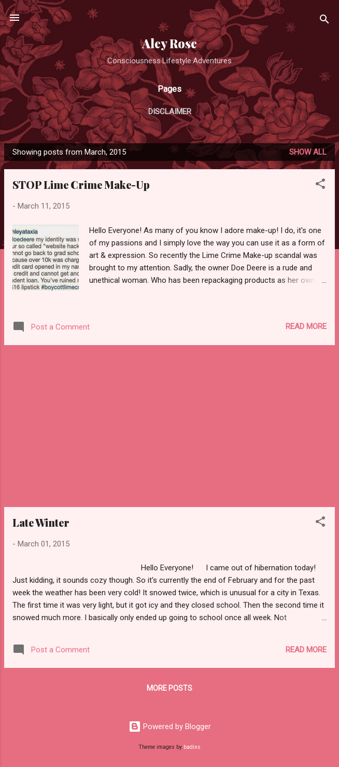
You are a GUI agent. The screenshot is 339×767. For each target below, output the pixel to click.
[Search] (324, 21)
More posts (169, 688)
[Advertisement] (169, 426)
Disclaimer (169, 111)
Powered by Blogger (170, 726)
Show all (308, 152)
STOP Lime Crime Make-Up (81, 184)
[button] (320, 185)
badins (192, 747)
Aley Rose (169, 43)
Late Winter (40, 522)
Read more (306, 326)
